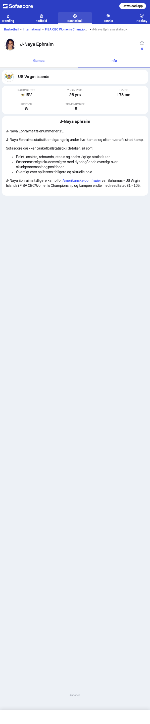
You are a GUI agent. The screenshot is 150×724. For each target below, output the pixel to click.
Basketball (11, 29)
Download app (133, 6)
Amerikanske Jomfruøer (82, 180)
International (32, 29)
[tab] (39, 61)
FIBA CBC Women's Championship (68, 29)
